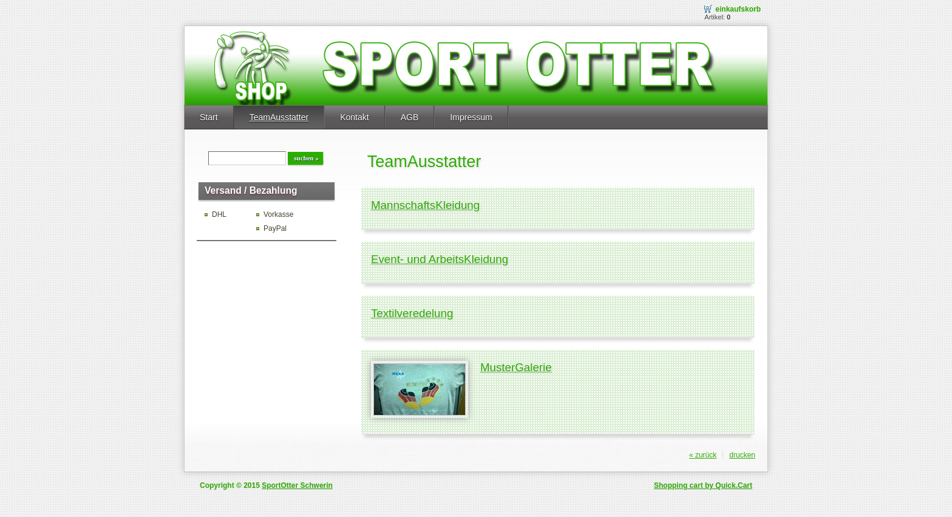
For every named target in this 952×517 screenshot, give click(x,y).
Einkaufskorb (738, 9)
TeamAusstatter (279, 117)
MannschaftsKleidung (425, 205)
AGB (410, 117)
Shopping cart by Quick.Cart (703, 485)
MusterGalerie (516, 367)
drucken (742, 455)
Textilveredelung (412, 313)
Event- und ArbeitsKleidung (439, 259)
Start (209, 117)
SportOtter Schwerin (297, 485)
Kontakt (354, 117)
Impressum (471, 117)
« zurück (702, 455)
